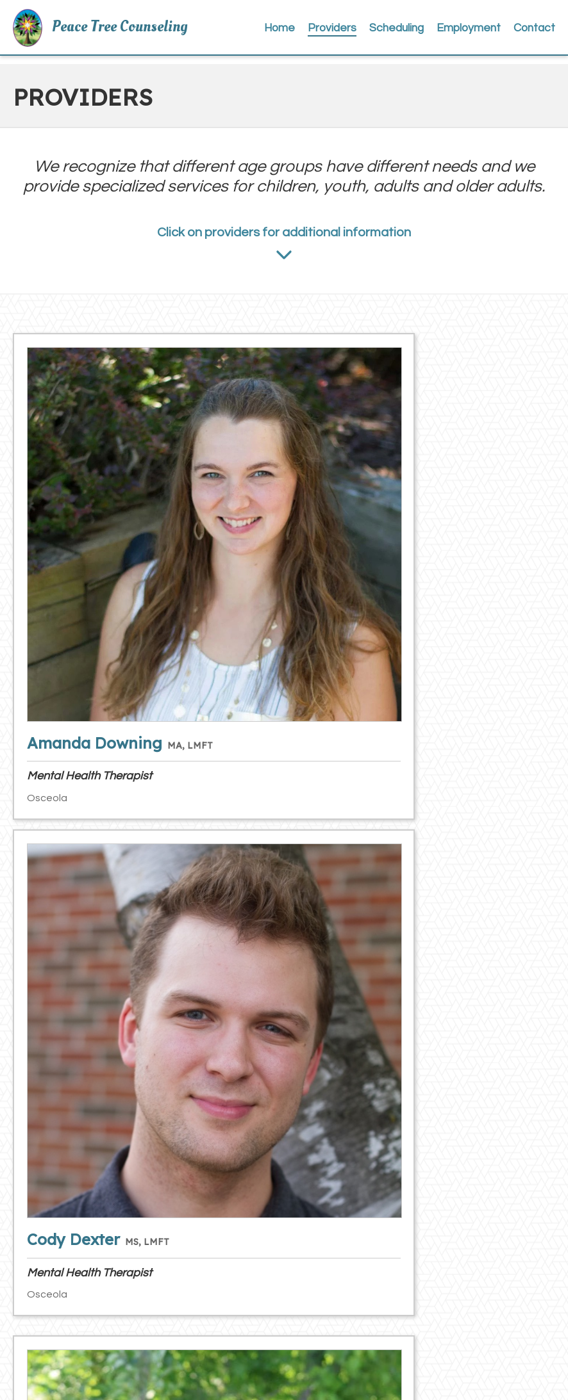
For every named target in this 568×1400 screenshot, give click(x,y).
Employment (478, 33)
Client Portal (349, 1287)
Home (311, 33)
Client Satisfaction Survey (381, 1259)
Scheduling (414, 33)
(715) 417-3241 (116, 1259)
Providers (357, 33)
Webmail (340, 1315)
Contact (537, 33)
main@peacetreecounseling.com (154, 1315)
